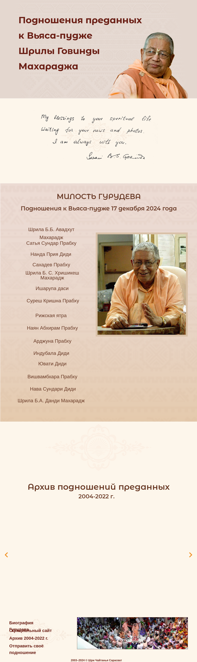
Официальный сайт (30, 627)
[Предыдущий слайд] (6, 554)
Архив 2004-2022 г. (28, 635)
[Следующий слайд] (190, 554)
